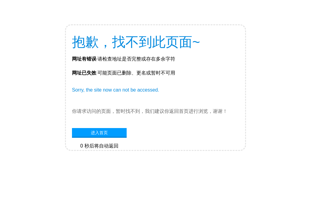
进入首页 (99, 132)
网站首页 (99, 155)
